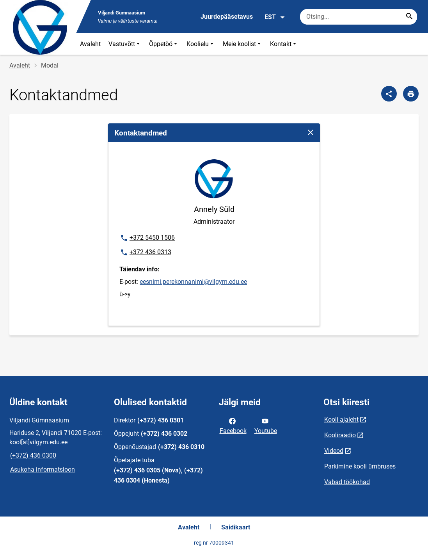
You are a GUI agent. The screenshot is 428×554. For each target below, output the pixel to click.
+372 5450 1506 (147, 238)
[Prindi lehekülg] (411, 94)
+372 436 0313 (145, 253)
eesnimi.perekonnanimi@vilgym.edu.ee (193, 281)
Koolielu (200, 44)
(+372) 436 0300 (33, 455)
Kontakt (284, 44)
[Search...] (409, 16)
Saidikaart (235, 527)
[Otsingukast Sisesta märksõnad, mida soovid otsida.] (358, 17)
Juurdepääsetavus (227, 16)
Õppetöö (164, 44)
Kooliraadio (340, 435)
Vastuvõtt (124, 44)
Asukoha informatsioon (42, 469)
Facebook (233, 425)
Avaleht (90, 44)
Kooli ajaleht (341, 419)
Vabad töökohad (347, 482)
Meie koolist (242, 44)
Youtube (265, 425)
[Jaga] (389, 94)
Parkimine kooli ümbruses (360, 466)
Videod (333, 450)
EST (275, 17)
